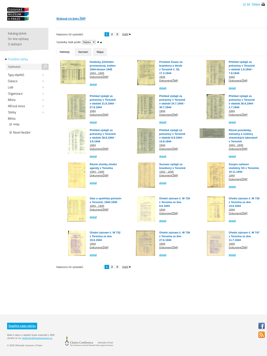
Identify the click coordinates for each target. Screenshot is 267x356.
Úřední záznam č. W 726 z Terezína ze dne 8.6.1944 (174, 202)
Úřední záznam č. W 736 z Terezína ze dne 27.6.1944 (174, 236)
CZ (244, 4)
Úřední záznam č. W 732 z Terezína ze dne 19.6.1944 (105, 236)
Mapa (100, 51)
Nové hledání (20, 132)
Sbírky (26, 112)
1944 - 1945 (97, 73)
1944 (162, 76)
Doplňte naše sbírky (22, 326)
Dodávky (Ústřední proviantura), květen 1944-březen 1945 (103, 65)
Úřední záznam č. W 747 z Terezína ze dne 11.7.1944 (244, 236)
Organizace (26, 94)
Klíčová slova (26, 106)
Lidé (26, 87)
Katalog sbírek (17, 33)
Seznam (83, 51)
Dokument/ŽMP (99, 76)
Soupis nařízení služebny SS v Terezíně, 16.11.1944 (244, 168)
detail (93, 84)
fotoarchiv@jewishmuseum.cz (37, 338)
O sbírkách (15, 44)
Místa (26, 100)
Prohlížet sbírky (18, 59)
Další (126, 34)
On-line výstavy (18, 38)
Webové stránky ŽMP (71, 18)
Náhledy (65, 51)
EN (248, 4)
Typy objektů (26, 75)
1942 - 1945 (166, 171)
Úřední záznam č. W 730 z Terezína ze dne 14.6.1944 (244, 202)
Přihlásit (256, 4)
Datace (26, 81)
